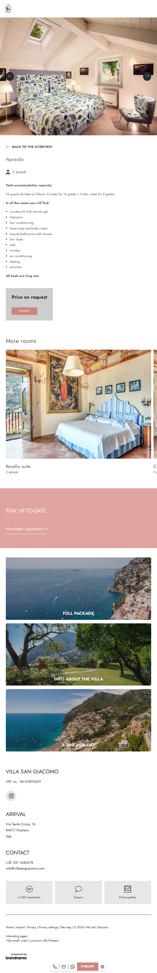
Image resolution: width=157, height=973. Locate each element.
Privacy (32, 927)
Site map (66, 927)
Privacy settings (49, 927)
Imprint (21, 927)
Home (10, 927)
